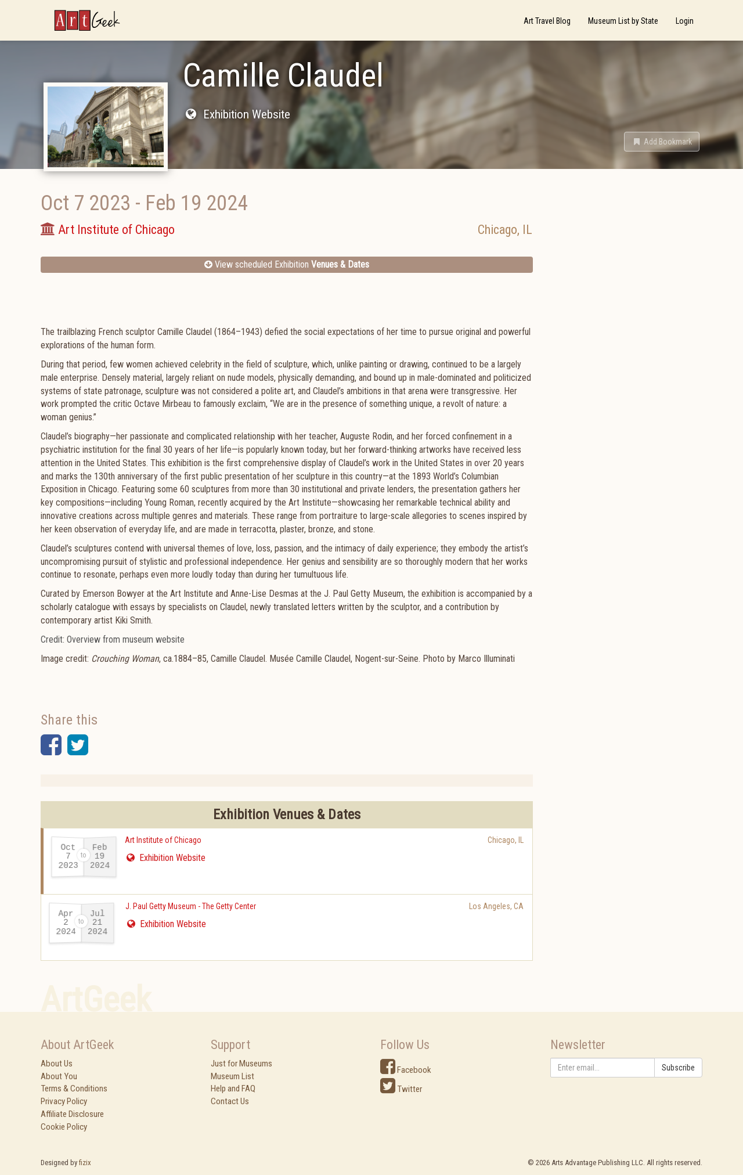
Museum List (232, 1076)
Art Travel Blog (547, 21)
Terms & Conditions (74, 1088)
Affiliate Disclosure (72, 1114)
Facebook (405, 1070)
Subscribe (678, 1067)
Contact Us (230, 1101)
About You (59, 1076)
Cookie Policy (64, 1127)
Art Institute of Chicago (163, 840)
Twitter (401, 1089)
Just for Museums (241, 1063)
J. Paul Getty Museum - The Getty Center (190, 906)
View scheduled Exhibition (286, 264)
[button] (661, 142)
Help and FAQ (233, 1088)
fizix (85, 1162)
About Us (57, 1063)
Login (685, 21)
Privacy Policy (64, 1101)
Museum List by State (623, 21)
